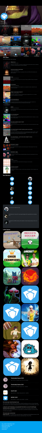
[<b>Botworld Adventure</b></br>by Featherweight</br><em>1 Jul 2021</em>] (12, 276)
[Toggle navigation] (2, 1)
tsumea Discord (5, 427)
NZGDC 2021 (14, 397)
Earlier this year (6, 414)
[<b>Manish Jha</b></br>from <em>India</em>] (12, 193)
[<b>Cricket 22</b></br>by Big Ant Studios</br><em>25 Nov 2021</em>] (30, 258)
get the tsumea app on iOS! (7, 425)
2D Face (12, 159)
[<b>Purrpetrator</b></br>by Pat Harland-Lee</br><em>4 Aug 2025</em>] (12, 240)
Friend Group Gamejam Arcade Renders (17, 69)
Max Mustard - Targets (14, 151)
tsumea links (4, 429)
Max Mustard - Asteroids (14, 144)
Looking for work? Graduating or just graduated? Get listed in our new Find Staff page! (19, 406)
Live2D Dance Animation (14, 166)
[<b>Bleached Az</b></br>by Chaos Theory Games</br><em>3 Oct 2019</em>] (30, 349)
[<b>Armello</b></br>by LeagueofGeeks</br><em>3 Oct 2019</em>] (12, 349)
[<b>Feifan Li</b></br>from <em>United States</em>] (30, 193)
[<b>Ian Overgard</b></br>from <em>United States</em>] (30, 183)
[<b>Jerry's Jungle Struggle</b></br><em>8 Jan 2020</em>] (12, 331)
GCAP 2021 (14, 391)
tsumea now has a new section (9, 408)
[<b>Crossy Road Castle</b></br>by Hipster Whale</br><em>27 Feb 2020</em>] (30, 294)
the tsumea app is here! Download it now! (11, 402)
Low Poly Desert (13, 84)
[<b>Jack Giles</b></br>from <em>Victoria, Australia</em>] (30, 188)
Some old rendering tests (14, 114)
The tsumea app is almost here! (9, 413)
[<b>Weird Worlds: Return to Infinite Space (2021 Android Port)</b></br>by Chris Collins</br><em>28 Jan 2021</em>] (12, 294)
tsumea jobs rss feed (6, 426)
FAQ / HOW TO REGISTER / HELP (8, 423)
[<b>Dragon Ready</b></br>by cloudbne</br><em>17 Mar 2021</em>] (30, 276)
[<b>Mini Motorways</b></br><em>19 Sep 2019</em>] (12, 367)
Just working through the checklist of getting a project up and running (21, 129)
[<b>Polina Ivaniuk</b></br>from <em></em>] (30, 202)
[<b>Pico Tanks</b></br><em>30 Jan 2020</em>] (12, 312)
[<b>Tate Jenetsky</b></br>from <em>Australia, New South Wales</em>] (12, 188)
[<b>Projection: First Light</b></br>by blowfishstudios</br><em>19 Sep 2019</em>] (30, 367)
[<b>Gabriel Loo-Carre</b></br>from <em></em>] (12, 179)
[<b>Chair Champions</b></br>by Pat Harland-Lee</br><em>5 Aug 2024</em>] (12, 258)
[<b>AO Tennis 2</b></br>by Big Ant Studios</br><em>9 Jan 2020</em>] (30, 312)
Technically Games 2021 (17, 384)
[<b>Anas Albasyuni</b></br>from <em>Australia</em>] (12, 202)
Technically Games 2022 (17, 378)
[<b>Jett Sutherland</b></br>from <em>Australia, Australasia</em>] (12, 198)
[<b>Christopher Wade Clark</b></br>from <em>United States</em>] (12, 183)
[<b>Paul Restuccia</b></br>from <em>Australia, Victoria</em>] (30, 179)
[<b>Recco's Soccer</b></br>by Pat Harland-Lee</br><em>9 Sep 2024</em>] (30, 240)
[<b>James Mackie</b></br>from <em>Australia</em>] (30, 198)
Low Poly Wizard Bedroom (15, 99)
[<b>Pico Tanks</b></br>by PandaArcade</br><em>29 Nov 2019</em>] (30, 331)
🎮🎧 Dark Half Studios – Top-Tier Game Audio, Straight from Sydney (21, 136)
